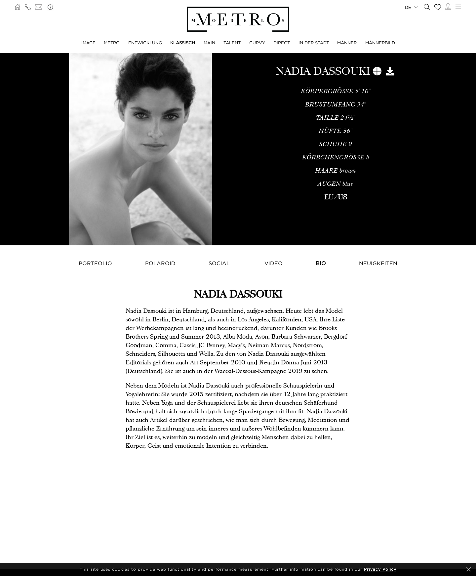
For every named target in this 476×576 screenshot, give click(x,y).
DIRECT (281, 42)
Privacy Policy (380, 569)
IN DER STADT (313, 42)
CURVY (257, 42)
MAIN (209, 42)
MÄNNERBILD (380, 42)
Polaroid (160, 263)
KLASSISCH (182, 42)
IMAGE (88, 42)
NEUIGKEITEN (378, 263)
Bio (321, 263)
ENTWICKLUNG (145, 42)
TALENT (232, 42)
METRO (112, 42)
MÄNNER (347, 42)
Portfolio (95, 263)
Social (219, 263)
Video (273, 263)
